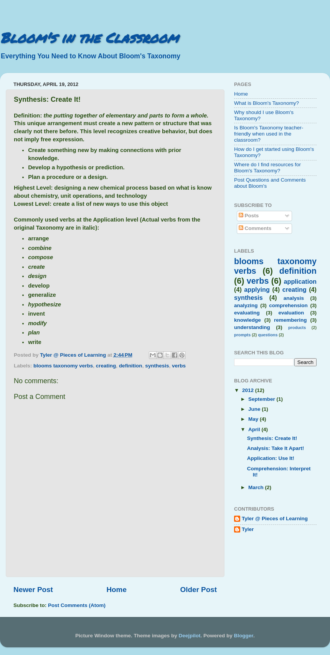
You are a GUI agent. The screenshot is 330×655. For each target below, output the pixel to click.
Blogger (243, 635)
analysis (294, 298)
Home (116, 590)
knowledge (247, 320)
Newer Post (33, 590)
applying (257, 289)
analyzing (246, 305)
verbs (179, 366)
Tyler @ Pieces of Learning (275, 518)
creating (106, 366)
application (300, 281)
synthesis (157, 366)
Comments (255, 228)
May (254, 419)
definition (130, 366)
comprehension (288, 305)
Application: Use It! (270, 458)
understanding (252, 327)
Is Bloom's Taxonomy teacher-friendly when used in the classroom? (268, 134)
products (297, 327)
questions (267, 334)
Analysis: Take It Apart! (275, 448)
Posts (249, 215)
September (262, 399)
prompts (242, 334)
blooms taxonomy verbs (63, 366)
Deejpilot (190, 635)
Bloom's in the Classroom (89, 37)
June (255, 409)
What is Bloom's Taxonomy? (266, 103)
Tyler (248, 529)
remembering (290, 320)
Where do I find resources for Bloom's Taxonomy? (267, 168)
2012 (248, 390)
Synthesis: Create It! (272, 438)
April (255, 429)
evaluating (247, 313)
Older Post (198, 590)
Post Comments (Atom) (77, 605)
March (256, 487)
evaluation (291, 313)
